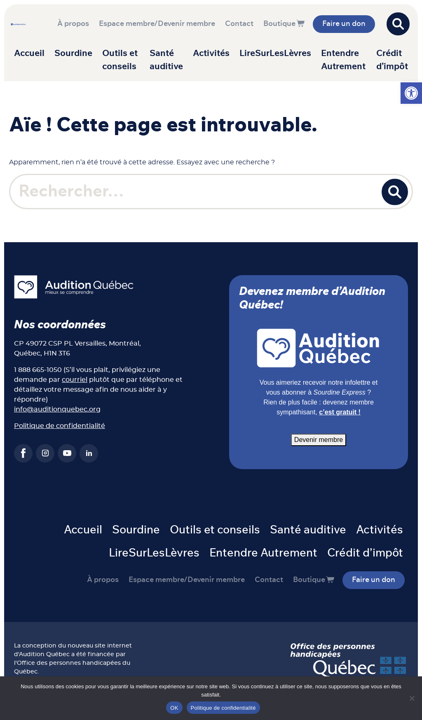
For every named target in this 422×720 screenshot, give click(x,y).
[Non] (412, 698)
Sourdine (73, 53)
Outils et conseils (120, 60)
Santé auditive (166, 60)
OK (174, 708)
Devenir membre (318, 439)
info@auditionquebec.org (57, 409)
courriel (74, 379)
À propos (73, 24)
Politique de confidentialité (59, 426)
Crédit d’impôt (392, 60)
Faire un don (344, 24)
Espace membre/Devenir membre (157, 24)
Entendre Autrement (343, 60)
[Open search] (398, 23)
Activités (211, 53)
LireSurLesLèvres (275, 53)
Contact (239, 24)
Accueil (29, 53)
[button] (411, 93)
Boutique (279, 24)
